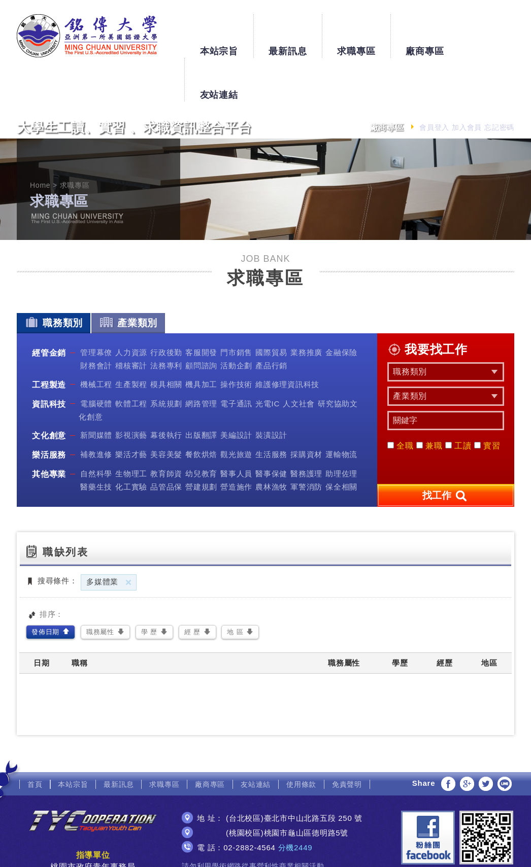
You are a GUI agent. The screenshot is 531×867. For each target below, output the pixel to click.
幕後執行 (166, 391)
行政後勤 (166, 308)
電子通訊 (236, 359)
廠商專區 (425, 31)
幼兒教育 (201, 430)
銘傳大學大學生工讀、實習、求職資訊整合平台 (87, 35)
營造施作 (236, 443)
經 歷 (192, 588)
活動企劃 (236, 322)
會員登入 (434, 84)
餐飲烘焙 (201, 410)
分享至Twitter (485, 739)
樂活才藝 (131, 410)
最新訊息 (288, 31)
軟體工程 (131, 359)
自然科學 (96, 430)
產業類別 (128, 278)
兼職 (429, 402)
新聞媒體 (96, 391)
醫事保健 (271, 430)
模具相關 (166, 340)
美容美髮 (166, 410)
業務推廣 (306, 308)
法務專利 (166, 322)
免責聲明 (347, 740)
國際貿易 (271, 308)
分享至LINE (504, 739)
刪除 (128, 538)
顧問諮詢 (201, 322)
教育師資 (166, 430)
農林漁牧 (271, 443)
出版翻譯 (201, 391)
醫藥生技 (96, 443)
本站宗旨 (219, 31)
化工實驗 (131, 443)
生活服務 (271, 410)
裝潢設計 (271, 391)
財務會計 (96, 322)
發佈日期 (45, 588)
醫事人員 (236, 430)
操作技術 (236, 340)
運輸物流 (341, 410)
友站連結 (493, 31)
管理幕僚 (96, 308)
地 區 (235, 588)
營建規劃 (201, 443)
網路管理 (201, 359)
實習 (487, 402)
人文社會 (299, 359)
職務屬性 (100, 588)
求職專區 (356, 31)
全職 (400, 402)
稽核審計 (131, 322)
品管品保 (166, 443)
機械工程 (96, 340)
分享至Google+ (467, 739)
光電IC (267, 359)
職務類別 (53, 278)
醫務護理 (306, 430)
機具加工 (201, 340)
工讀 (458, 402)
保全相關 (341, 443)
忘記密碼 (499, 84)
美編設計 (236, 391)
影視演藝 (131, 391)
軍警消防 (306, 443)
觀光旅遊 (236, 410)
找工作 (445, 452)
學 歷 (149, 588)
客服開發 (201, 308)
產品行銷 (271, 322)
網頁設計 (265, 850)
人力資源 (131, 308)
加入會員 (467, 84)
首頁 (35, 740)
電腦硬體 (96, 359)
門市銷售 (236, 308)
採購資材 (306, 410)
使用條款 (301, 740)
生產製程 (131, 340)
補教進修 (96, 410)
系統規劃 (166, 359)
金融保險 (341, 308)
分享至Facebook (448, 739)
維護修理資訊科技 (287, 340)
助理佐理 (341, 430)
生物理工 (131, 430)
